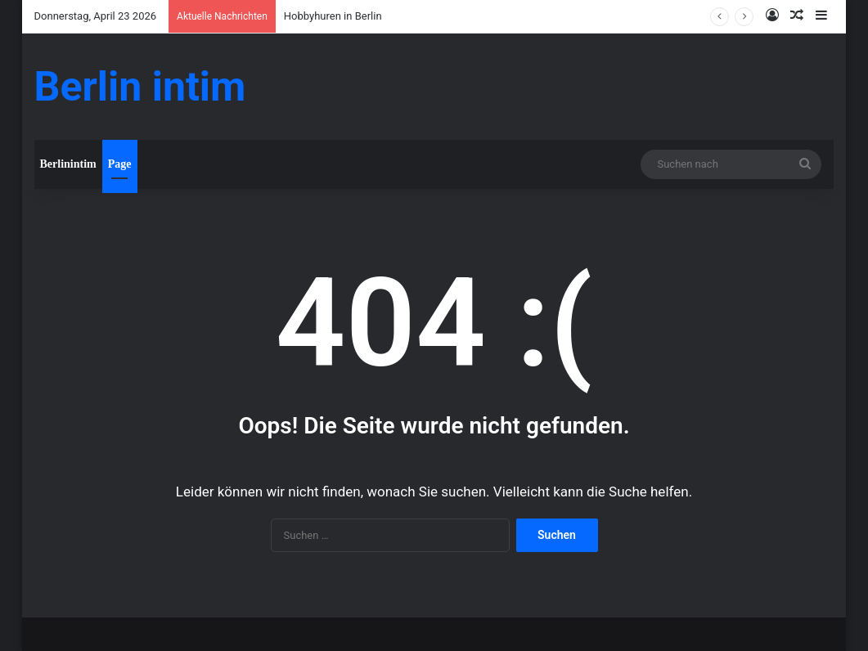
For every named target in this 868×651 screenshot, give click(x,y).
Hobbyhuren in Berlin (333, 16)
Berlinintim (68, 164)
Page (120, 164)
